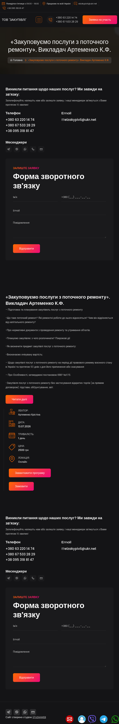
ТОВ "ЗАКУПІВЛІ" (14, 20)
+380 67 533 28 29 (67, 21)
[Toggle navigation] (39, 20)
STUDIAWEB (39, 717)
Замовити (21, 486)
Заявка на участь (100, 20)
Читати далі (19, 399)
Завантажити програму (30, 473)
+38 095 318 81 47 (15, 8)
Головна (16, 60)
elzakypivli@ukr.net (87, 3)
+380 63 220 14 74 (66, 17)
